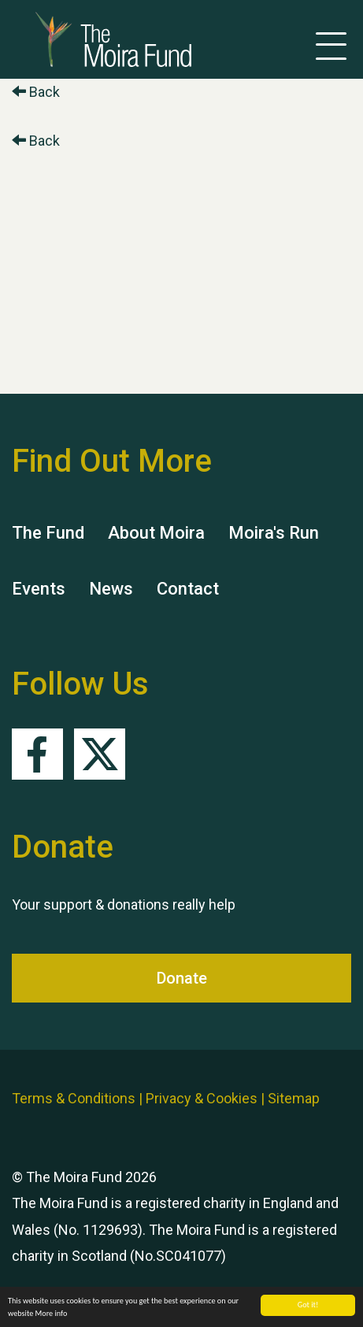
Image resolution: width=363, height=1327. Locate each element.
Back (36, 91)
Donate (182, 978)
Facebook (37, 754)
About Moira (156, 533)
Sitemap (294, 1098)
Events (38, 589)
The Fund (48, 533)
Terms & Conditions (73, 1098)
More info (51, 1314)
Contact (188, 589)
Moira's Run (273, 533)
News (111, 589)
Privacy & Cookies (201, 1098)
